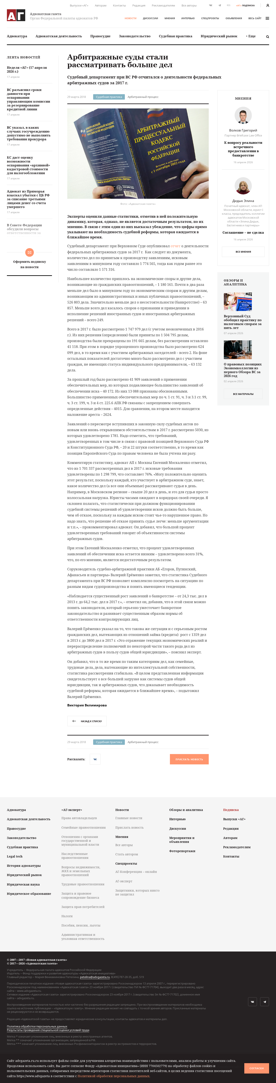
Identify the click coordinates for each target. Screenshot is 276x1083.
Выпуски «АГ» (79, 5)
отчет (175, 246)
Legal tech (14, 856)
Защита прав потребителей (83, 907)
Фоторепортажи (182, 851)
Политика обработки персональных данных (37, 1026)
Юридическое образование (29, 894)
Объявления (234, 18)
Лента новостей (23, 57)
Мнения (170, 18)
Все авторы (189, 5)
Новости (130, 18)
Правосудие (100, 36)
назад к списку (87, 721)
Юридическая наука (23, 884)
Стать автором (126, 854)
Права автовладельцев (79, 818)
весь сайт (258, 18)
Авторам (101, 5)
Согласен (256, 1068)
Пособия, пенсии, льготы (80, 925)
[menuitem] (17, 36)
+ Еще (251, 36)
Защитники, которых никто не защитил (137, 892)
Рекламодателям (163, 5)
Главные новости (128, 818)
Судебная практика (175, 36)
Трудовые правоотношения (82, 884)
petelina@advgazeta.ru (95, 977)
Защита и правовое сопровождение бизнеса (80, 895)
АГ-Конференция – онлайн (136, 872)
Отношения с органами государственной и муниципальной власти (80, 841)
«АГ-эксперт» (71, 810)
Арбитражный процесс (143, 97)
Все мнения (243, 251)
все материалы (243, 394)
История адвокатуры (24, 866)
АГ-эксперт (123, 881)
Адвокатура (17, 36)
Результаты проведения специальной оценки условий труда (48, 1030)
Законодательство (135, 36)
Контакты (119, 5)
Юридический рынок (219, 36)
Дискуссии (150, 18)
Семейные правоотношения (83, 827)
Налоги (67, 916)
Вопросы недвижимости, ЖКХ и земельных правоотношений (80, 871)
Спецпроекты (210, 18)
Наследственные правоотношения (74, 856)
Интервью (188, 18)
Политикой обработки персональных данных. (114, 1076)
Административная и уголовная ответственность (82, 937)
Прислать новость (189, 759)
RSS (228, 5)
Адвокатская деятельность (59, 36)
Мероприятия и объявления (181, 840)
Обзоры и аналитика (186, 810)
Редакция (138, 5)
